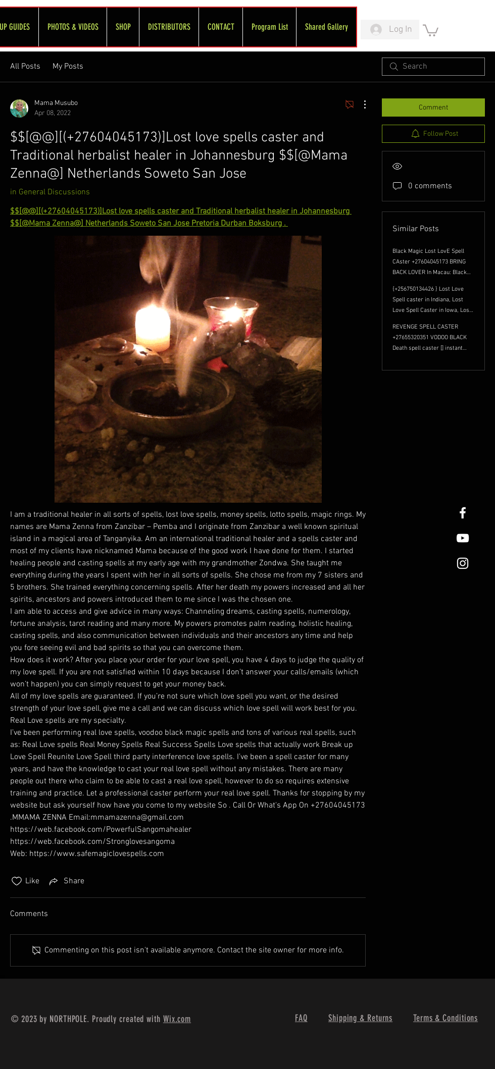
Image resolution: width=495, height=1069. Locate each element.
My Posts (68, 67)
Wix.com (177, 1019)
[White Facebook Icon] (462, 512)
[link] (430, 29)
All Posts (25, 67)
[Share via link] (65, 881)
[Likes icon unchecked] (16, 881)
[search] (433, 67)
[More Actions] (360, 104)
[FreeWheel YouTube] (462, 538)
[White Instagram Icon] (462, 563)
